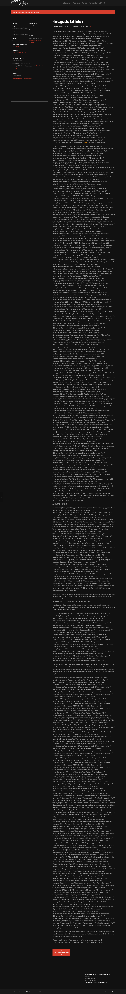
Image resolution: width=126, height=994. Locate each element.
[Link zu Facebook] (114, 2)
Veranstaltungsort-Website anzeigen (22, 78)
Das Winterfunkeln (21, 991)
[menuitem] (66, 3)
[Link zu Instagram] (111, 2)
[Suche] (104, 3)
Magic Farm (16, 46)
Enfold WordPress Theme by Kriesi (34, 991)
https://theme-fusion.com (19, 52)
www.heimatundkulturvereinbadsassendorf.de (96, 982)
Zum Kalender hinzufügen (61, 952)
